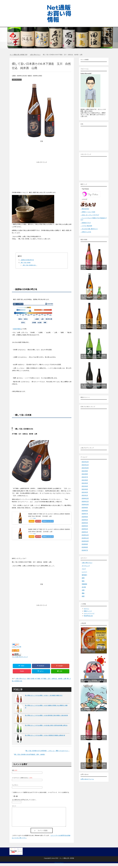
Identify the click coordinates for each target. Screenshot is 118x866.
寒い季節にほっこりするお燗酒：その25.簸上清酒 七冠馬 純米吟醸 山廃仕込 (46, 727)
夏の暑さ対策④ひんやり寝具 (90, 709)
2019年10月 (85, 541)
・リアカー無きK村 (86, 225)
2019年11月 (85, 538)
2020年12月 (85, 498)
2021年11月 (85, 465)
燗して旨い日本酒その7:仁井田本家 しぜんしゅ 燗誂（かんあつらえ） (47, 752)
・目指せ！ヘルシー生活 (88, 212)
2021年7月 (85, 477)
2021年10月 (85, 468)
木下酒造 (37, 680)
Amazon (32, 521)
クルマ (84, 568)
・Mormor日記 (85, 208)
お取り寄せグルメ (17, 79)
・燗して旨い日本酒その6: (29, 265)
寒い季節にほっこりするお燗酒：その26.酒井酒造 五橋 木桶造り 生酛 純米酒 (46, 717)
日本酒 (32, 680)
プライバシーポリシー (59, 864)
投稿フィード (88, 611)
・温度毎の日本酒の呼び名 (27, 260)
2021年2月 (85, 492)
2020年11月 (85, 501)
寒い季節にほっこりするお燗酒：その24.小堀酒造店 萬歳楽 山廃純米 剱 (45, 737)
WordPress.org (88, 615)
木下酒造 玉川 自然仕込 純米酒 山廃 (53, 680)
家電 (83, 578)
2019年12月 (85, 535)
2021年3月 (85, 489)
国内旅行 (84, 575)
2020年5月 (85, 520)
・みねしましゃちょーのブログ (90, 215)
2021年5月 (85, 483)
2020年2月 (85, 529)
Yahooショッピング (52, 521)
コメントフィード (89, 613)
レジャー (84, 572)
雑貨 (83, 596)
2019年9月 (85, 544)
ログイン (86, 608)
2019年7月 (85, 550)
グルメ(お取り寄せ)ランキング (20, 657)
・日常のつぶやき (86, 232)
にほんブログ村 (16, 646)
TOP (18, 54)
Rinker (34, 518)
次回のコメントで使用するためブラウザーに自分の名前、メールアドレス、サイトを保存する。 (41, 794)
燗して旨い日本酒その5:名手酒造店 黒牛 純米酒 (29, 756)
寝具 (83, 581)
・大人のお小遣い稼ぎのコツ (89, 229)
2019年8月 (85, 547)
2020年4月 (85, 523)
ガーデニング (86, 565)
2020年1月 (85, 532)
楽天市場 (41, 521)
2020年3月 (85, 526)
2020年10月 (85, 504)
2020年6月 (85, 516)
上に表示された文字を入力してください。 (24, 801)
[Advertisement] (41, 175)
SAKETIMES (17, 329)
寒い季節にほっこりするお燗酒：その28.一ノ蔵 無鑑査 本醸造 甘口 (43, 697)
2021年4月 (85, 486)
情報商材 (84, 584)
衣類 (83, 590)
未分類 (84, 587)
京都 (28, 680)
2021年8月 (85, 474)
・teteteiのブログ (86, 222)
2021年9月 (85, 471)
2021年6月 (85, 480)
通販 (83, 593)
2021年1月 (85, 495)
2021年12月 (85, 462)
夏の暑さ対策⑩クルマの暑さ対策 (91, 680)
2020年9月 (85, 507)
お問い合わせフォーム (87, 779)
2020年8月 (85, 510)
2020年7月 (85, 513)
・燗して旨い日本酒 (25, 262)
